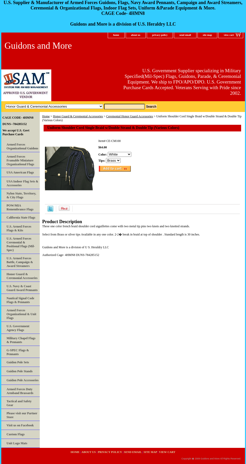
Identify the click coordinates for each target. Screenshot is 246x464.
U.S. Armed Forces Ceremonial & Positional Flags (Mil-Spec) (21, 244)
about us (135, 35)
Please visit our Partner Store (22, 415)
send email (185, 35)
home (116, 35)
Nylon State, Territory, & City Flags (21, 195)
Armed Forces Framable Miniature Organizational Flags (20, 160)
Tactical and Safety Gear (19, 403)
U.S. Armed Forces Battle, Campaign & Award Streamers (20, 262)
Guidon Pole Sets (18, 362)
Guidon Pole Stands (20, 371)
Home (46, 116)
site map (207, 35)
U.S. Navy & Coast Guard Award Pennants (22, 288)
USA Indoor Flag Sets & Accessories (22, 183)
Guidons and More (38, 46)
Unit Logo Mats (17, 443)
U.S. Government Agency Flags (18, 328)
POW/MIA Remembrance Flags (20, 207)
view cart (229, 35)
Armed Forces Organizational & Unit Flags (21, 314)
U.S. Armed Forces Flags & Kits (19, 228)
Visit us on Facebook (20, 425)
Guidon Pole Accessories (23, 380)
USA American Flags (20, 172)
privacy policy (160, 35)
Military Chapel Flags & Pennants (21, 340)
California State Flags (21, 217)
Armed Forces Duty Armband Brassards (20, 391)
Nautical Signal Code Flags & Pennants (20, 300)
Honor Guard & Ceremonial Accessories (78, 116)
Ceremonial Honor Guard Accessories (129, 116)
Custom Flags (16, 434)
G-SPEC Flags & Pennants (18, 352)
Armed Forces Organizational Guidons (22, 146)
